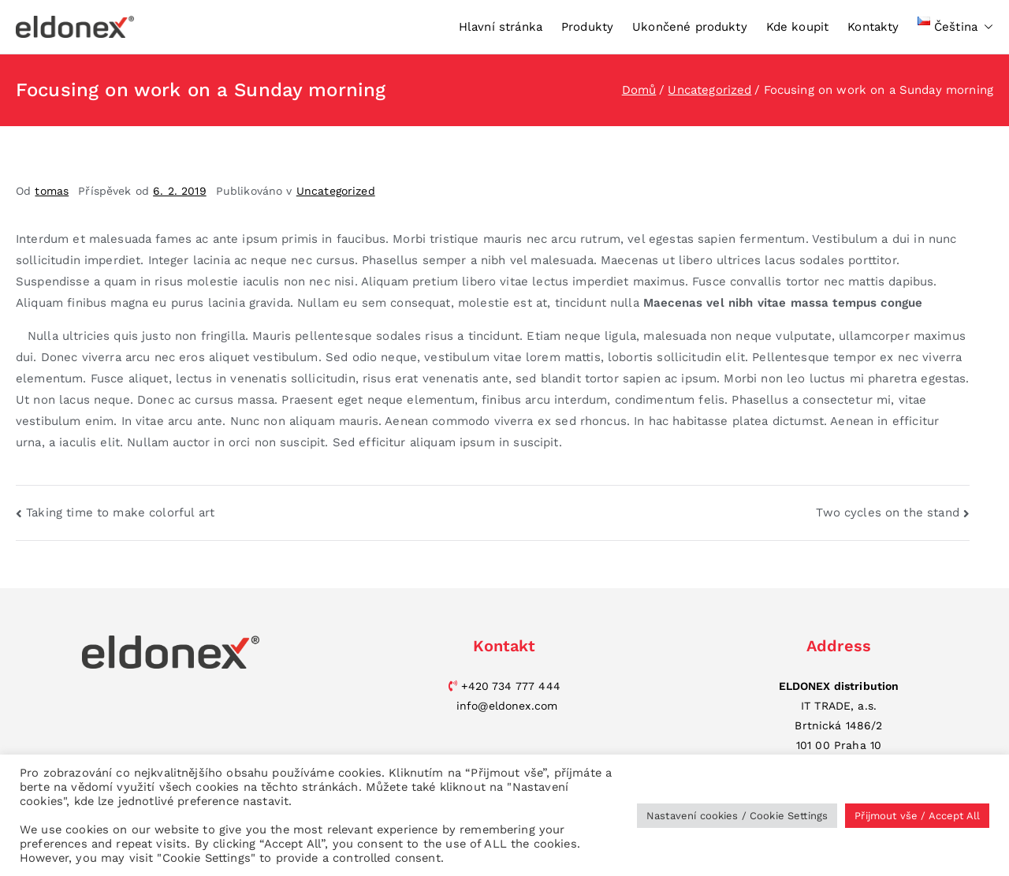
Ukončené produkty (689, 27)
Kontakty (873, 27)
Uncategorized (335, 191)
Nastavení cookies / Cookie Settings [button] (737, 816)
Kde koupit (797, 27)
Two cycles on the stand (887, 512)
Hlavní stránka (500, 27)
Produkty (587, 27)
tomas (52, 191)
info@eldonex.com (506, 705)
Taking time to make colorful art (120, 512)
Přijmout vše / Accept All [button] (917, 816)
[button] (985, 27)
